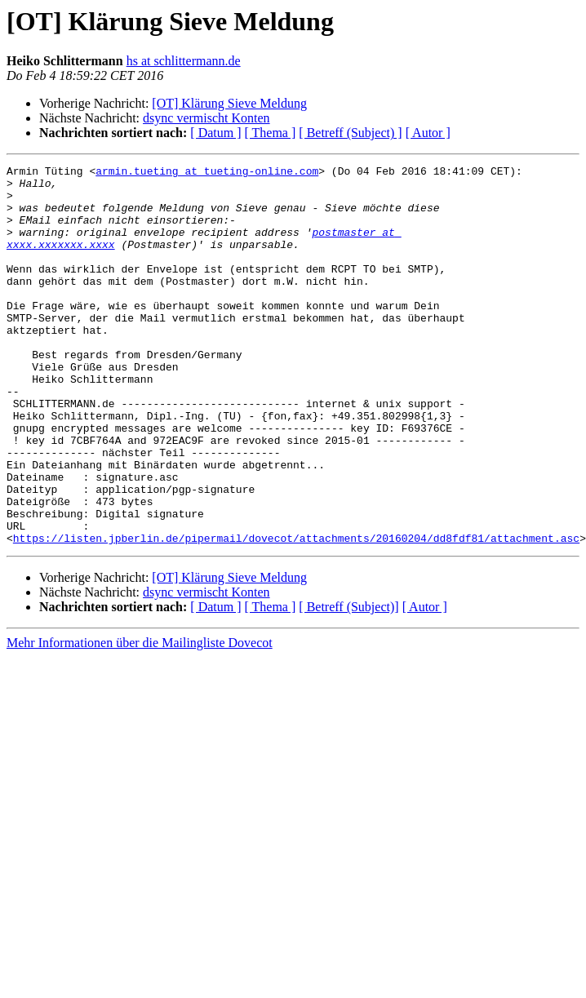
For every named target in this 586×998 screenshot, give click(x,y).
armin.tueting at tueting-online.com (206, 173)
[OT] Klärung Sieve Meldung (229, 103)
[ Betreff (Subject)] (348, 683)
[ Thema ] (270, 133)
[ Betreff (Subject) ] (350, 133)
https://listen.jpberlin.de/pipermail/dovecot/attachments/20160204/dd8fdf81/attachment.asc (296, 613)
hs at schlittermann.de (184, 61)
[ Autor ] (428, 133)
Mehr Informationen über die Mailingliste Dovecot (140, 718)
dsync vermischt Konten (206, 118)
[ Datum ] (215, 133)
